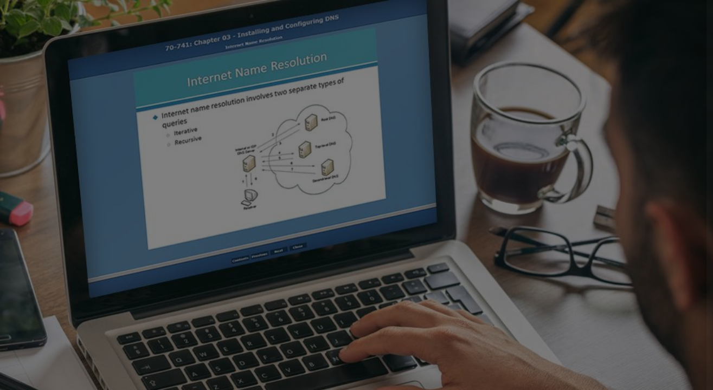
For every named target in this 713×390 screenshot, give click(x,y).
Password (521, 229)
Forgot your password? (655, 282)
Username (522, 174)
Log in (599, 313)
